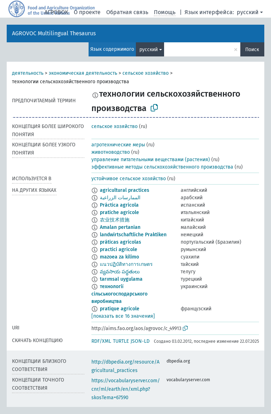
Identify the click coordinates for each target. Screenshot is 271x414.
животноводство (110, 152)
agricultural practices (124, 190)
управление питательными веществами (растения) (150, 160)
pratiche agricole (119, 212)
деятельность (27, 73)
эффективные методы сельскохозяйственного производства (162, 167)
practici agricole (118, 249)
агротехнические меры (118, 145)
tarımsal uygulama (121, 279)
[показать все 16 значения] (123, 316)
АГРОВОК (56, 12)
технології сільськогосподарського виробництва (119, 294)
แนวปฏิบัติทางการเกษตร (126, 264)
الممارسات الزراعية (120, 198)
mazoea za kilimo (119, 257)
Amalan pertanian (120, 227)
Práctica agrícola (119, 205)
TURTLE (121, 341)
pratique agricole (119, 309)
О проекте (87, 12)
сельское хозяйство (145, 73)
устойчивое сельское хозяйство (128, 179)
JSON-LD (140, 341)
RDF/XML (101, 341)
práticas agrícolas (120, 242)
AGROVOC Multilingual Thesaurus (54, 33)
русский (248, 12)
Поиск (252, 50)
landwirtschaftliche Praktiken (133, 235)
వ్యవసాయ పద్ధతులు (120, 272)
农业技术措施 (115, 220)
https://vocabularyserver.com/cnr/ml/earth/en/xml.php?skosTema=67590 (125, 389)
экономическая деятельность (83, 73)
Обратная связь (127, 12)
